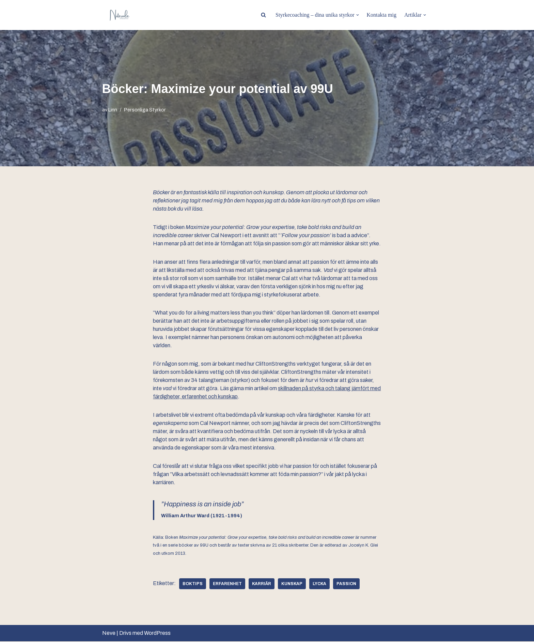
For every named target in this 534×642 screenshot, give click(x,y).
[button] (357, 15)
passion (346, 584)
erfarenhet (227, 584)
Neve (108, 634)
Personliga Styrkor (145, 110)
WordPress (157, 634)
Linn (112, 110)
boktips (193, 584)
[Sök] (263, 14)
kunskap (291, 584)
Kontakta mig (381, 15)
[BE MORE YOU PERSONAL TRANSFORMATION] (119, 15)
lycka (319, 584)
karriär (261, 584)
